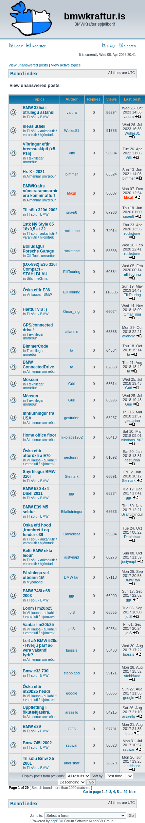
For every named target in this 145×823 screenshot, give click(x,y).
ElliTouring (71, 272)
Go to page (92, 792)
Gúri (71, 384)
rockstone (72, 231)
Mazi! (71, 193)
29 (125, 792)
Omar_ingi (71, 311)
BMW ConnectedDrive (38, 364)
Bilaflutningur (72, 511)
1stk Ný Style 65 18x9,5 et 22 (38, 226)
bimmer (72, 174)
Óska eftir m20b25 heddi (36, 689)
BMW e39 (32, 726)
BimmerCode (35, 346)
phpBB (56, 821)
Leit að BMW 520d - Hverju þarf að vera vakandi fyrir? (40, 647)
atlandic (71, 332)
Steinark (71, 476)
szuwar (72, 745)
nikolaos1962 (72, 437)
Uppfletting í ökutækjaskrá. (36, 710)
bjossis (71, 650)
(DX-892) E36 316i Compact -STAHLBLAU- (40, 269)
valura (72, 112)
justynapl (71, 557)
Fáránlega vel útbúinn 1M (36, 575)
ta (71, 350)
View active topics (65, 65)
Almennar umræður (41, 176)
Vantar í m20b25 (38, 624)
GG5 (72, 729)
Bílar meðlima (37, 278)
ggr (71, 493)
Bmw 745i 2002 (37, 743)
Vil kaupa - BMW (39, 294)
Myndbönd (35, 582)
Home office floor (39, 435)
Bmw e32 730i (36, 671)
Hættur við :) (35, 309)
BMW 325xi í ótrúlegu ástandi (38, 110)
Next (133, 792)
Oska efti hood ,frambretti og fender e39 (37, 530)
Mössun (30, 379)
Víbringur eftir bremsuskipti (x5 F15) (39, 149)
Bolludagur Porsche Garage (38, 249)
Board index (24, 73)
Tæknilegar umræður (33, 160)
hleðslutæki (34, 126)
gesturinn (71, 418)
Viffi (72, 153)
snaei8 (71, 212)
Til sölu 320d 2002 (40, 210)
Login (16, 46)
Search (127, 46)
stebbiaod (72, 673)
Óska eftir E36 (36, 290)
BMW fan (71, 577)
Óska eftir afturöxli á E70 (37, 453)
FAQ (108, 46)
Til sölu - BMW (37, 117)
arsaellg (71, 712)
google (71, 693)
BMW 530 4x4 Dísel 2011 (36, 491)
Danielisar (72, 534)
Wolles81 (71, 130)
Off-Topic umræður (41, 256)
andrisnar (71, 763)
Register (36, 46)
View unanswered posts (28, 65)
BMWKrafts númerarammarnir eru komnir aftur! (40, 191)
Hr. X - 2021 (34, 171)
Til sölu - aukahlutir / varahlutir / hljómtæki (40, 133)
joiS (72, 612)
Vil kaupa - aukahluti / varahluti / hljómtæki (40, 462)
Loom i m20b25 (37, 608)
